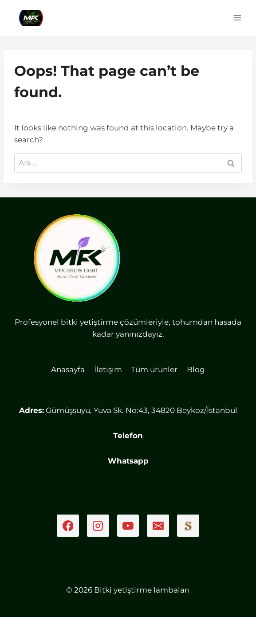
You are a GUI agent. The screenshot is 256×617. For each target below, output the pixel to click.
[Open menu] (237, 17)
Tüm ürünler (154, 369)
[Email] (158, 526)
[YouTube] (128, 526)
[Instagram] (98, 526)
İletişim (108, 369)
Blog (196, 369)
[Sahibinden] (188, 526)
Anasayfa (68, 369)
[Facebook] (68, 526)
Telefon (128, 435)
